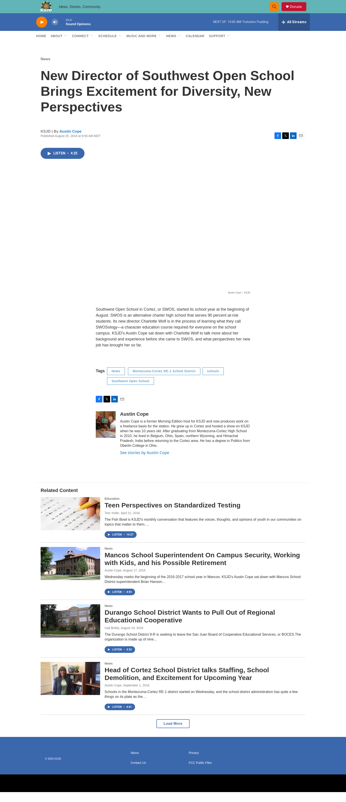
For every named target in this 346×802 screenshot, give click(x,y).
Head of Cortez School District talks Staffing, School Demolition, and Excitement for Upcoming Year (187, 683)
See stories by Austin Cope (144, 462)
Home (41, 46)
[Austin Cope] (106, 434)
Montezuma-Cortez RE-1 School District (164, 381)
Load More (173, 733)
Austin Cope (70, 141)
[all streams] (294, 32)
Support (217, 46)
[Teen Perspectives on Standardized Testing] (70, 523)
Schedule (107, 46)
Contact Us (138, 772)
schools (213, 381)
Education (112, 508)
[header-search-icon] (276, 11)
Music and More (141, 46)
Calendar (195, 46)
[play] (41, 32)
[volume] (55, 32)
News (171, 46)
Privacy (194, 762)
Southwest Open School (130, 391)
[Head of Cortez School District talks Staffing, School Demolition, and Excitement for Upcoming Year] (70, 688)
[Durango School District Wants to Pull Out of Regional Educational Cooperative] (70, 630)
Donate (298, 11)
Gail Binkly (112, 638)
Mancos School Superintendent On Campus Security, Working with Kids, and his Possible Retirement (202, 568)
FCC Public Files (200, 772)
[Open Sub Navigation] (66, 46)
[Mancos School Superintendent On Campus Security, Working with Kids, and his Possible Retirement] (70, 573)
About (56, 46)
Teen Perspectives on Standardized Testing (173, 515)
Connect (80, 46)
